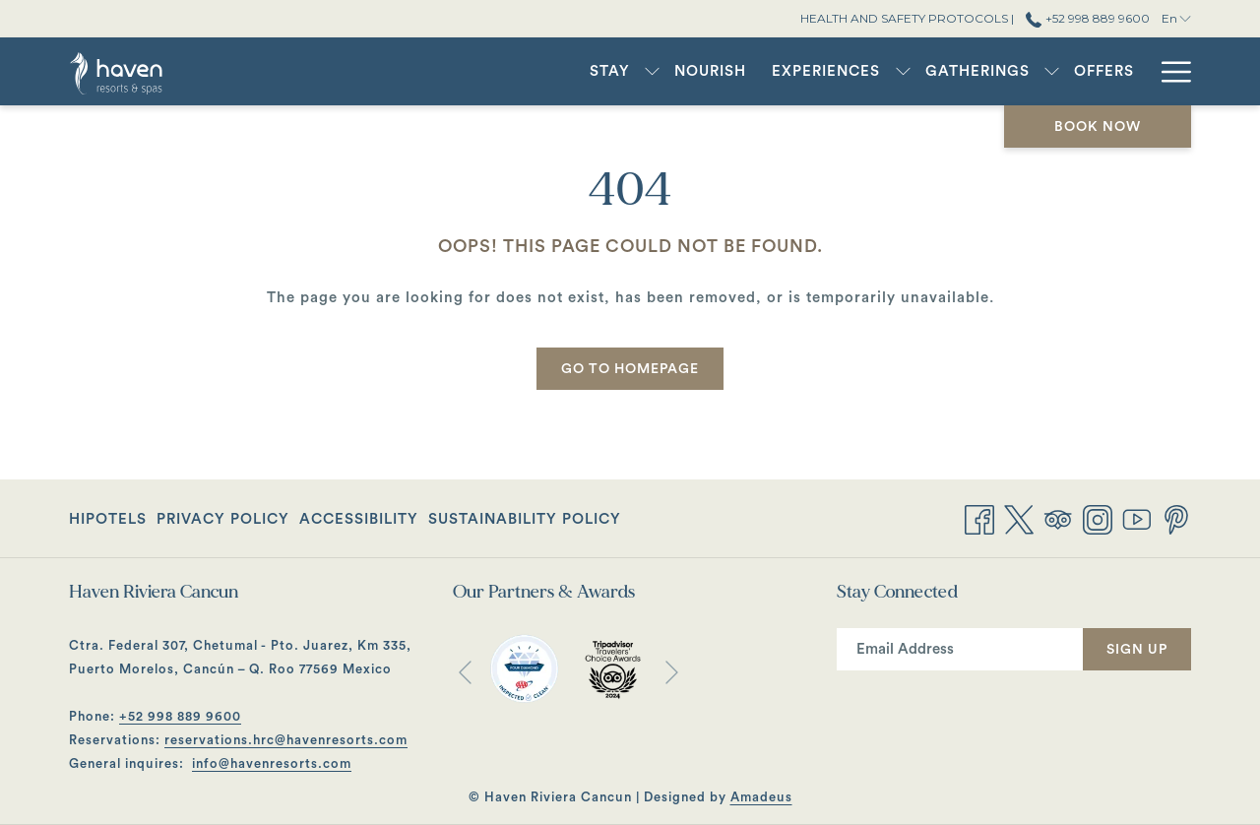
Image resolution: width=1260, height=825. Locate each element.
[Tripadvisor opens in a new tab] (1058, 518)
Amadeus (761, 797)
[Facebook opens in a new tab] (979, 518)
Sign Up (1136, 650)
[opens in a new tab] (524, 668)
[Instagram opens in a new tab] (1097, 518)
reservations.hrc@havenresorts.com (286, 739)
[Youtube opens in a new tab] (1137, 518)
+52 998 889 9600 (180, 716)
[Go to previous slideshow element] (465, 673)
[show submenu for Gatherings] (1051, 71)
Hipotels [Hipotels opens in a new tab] (108, 523)
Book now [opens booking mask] (1097, 127)
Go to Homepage (630, 369)
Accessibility (358, 519)
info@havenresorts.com (271, 763)
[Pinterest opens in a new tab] (1176, 518)
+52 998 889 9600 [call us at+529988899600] (1087, 18)
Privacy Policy (223, 519)
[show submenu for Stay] (652, 71)
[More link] (1169, 71)
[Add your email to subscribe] (960, 649)
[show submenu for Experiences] (903, 71)
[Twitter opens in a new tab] (1019, 518)
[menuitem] (610, 71)
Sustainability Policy (524, 519)
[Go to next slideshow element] (672, 673)
